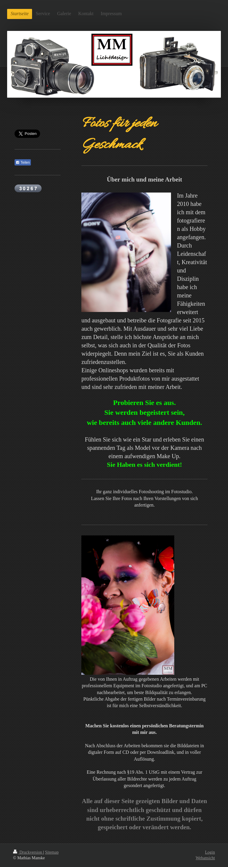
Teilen (23, 162)
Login (210, 852)
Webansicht (205, 858)
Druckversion (28, 852)
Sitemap (52, 852)
